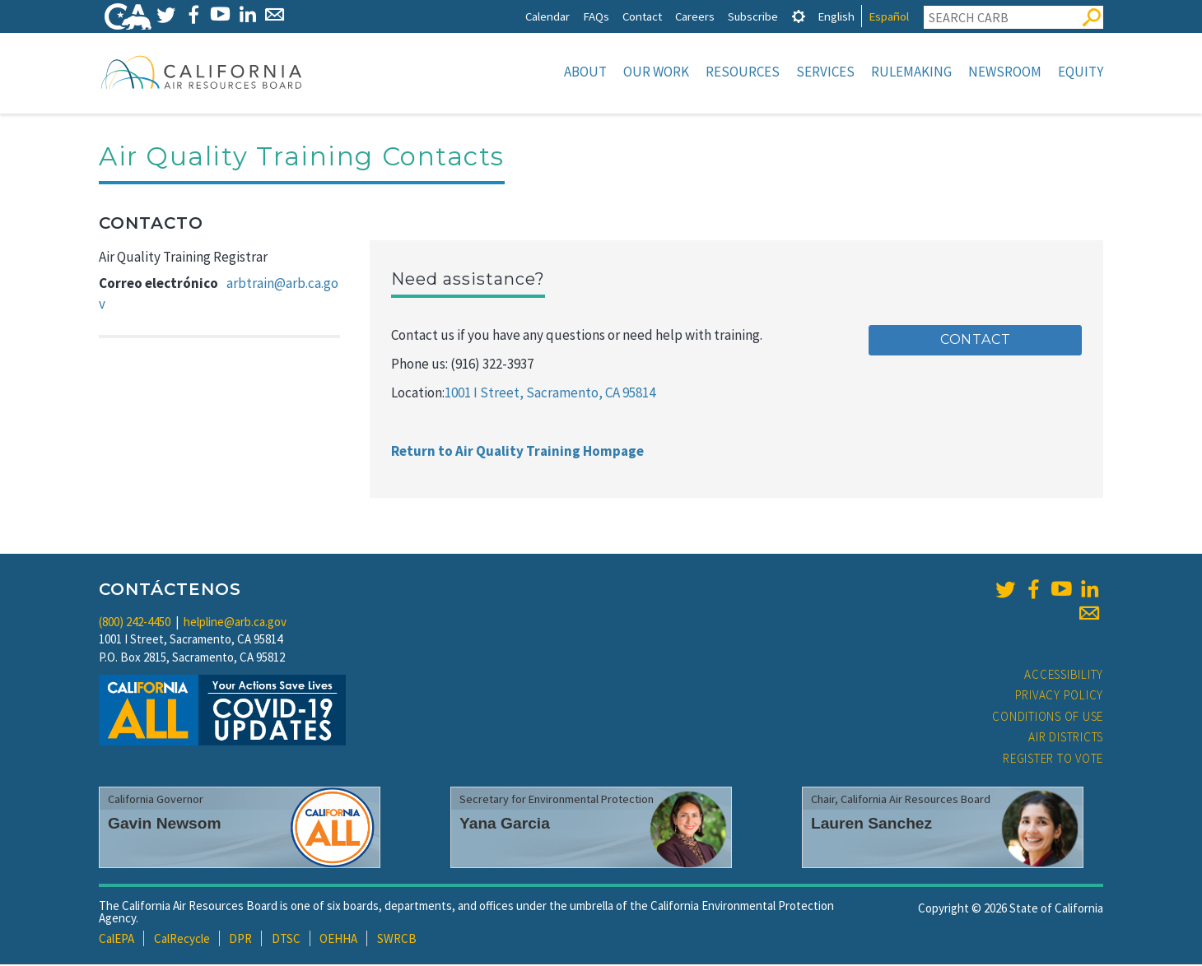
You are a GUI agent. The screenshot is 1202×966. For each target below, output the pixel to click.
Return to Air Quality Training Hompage (517, 453)
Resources (743, 72)
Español (889, 16)
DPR (240, 940)
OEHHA (338, 940)
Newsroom (1004, 72)
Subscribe (753, 16)
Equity (1080, 72)
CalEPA (116, 940)
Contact (642, 16)
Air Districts (1065, 738)
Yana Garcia (504, 825)
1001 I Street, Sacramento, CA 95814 (550, 394)
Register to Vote (1053, 760)
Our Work (656, 72)
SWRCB (397, 940)
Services (825, 72)
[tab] (798, 16)
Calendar (547, 16)
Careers (695, 16)
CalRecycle (182, 940)
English (836, 16)
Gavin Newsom (164, 825)
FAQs (596, 16)
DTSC (286, 940)
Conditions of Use (1047, 718)
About (585, 72)
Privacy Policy (1059, 696)
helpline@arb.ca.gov (235, 623)
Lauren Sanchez (871, 825)
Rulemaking (911, 72)
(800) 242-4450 (134, 623)
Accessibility (1063, 676)
